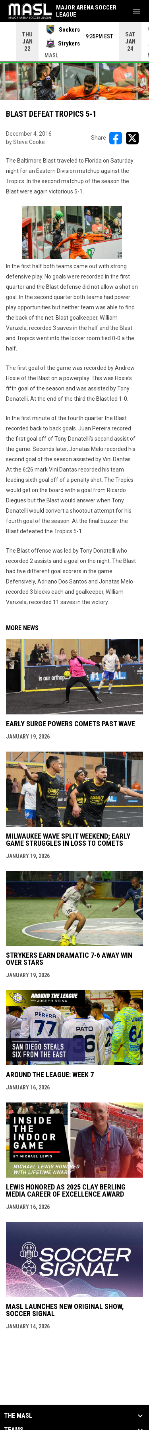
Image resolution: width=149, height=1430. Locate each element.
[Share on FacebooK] (115, 138)
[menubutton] (136, 11)
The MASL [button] (18, 1416)
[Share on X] (132, 138)
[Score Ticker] (74, 41)
